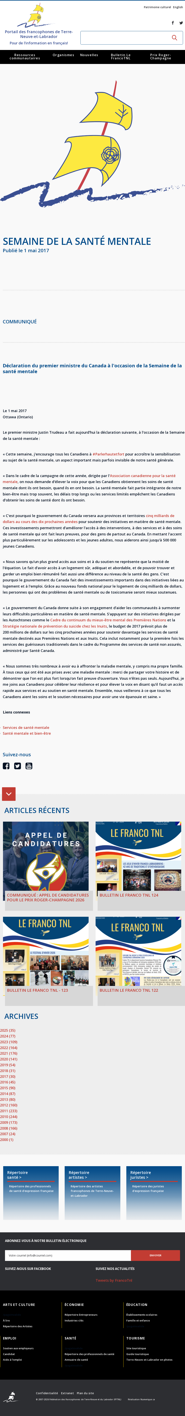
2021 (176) (8, 1053)
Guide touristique (137, 1354)
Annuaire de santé (76, 1359)
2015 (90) (7, 1087)
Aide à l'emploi (12, 1359)
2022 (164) (8, 1047)
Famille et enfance (138, 1320)
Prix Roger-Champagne (160, 56)
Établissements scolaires (141, 1314)
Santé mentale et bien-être (27, 733)
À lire (6, 1320)
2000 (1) (6, 1139)
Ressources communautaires (25, 56)
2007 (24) (7, 1133)
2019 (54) (7, 1064)
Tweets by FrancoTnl (114, 1280)
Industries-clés (74, 1320)
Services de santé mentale (26, 727)
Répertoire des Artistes (17, 1326)
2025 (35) (7, 1030)
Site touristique (136, 1348)
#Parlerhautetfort (108, 454)
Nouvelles (89, 55)
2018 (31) (7, 1070)
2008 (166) (8, 1128)
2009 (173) (8, 1122)
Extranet (67, 1393)
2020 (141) (8, 1059)
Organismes (63, 55)
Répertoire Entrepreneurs (81, 1314)
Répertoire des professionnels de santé (89, 1354)
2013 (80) (7, 1099)
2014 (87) (7, 1093)
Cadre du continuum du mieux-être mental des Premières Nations (108, 620)
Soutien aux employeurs (18, 1348)
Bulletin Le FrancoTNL (121, 56)
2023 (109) (8, 1041)
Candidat (9, 1354)
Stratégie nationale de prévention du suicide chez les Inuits (55, 626)
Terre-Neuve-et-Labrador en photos (149, 1359)
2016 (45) (7, 1082)
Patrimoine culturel (157, 7)
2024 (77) (7, 1036)
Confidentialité (47, 1393)
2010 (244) (8, 1116)
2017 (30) (7, 1076)
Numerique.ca (147, 1399)
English (178, 7)
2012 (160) (8, 1105)
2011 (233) (8, 1110)
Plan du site (85, 1393)
